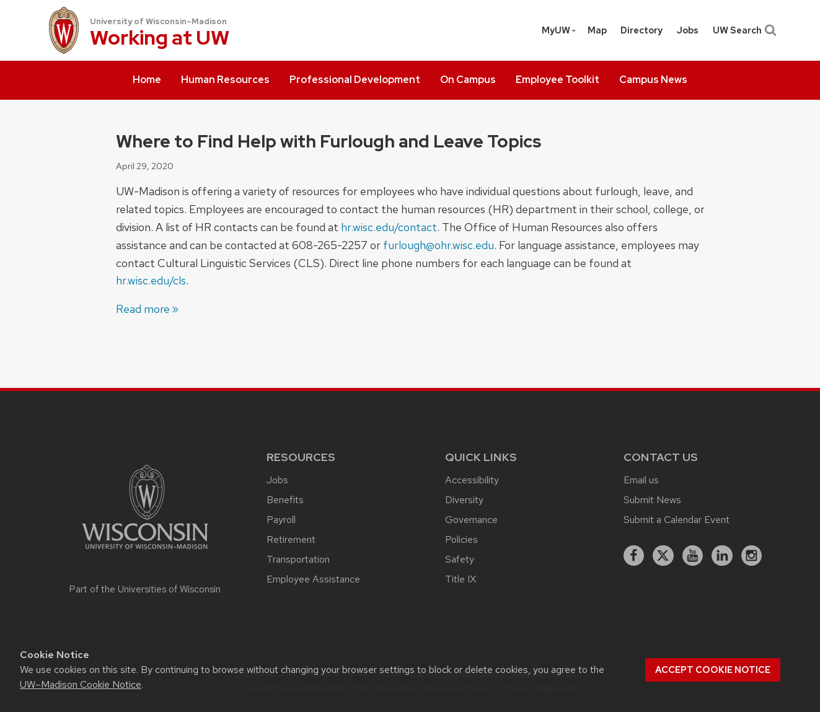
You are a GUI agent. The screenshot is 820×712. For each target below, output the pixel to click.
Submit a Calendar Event (677, 519)
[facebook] (634, 555)
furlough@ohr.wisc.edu (438, 245)
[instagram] (751, 555)
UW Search (743, 30)
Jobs (687, 30)
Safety (459, 559)
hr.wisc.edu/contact (389, 227)
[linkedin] (722, 555)
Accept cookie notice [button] (712, 670)
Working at (159, 39)
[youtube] (692, 555)
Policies (461, 539)
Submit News (652, 499)
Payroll (281, 519)
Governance (471, 519)
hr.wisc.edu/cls (151, 280)
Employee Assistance (313, 579)
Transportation (298, 559)
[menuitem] (147, 80)
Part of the (145, 589)
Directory (641, 30)
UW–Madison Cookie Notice (80, 684)
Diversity (464, 499)
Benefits (285, 499)
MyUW (559, 30)
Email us (641, 479)
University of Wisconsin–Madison (158, 21)
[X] (663, 555)
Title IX (460, 579)
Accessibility (472, 479)
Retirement (291, 539)
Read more (143, 309)
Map (597, 30)
